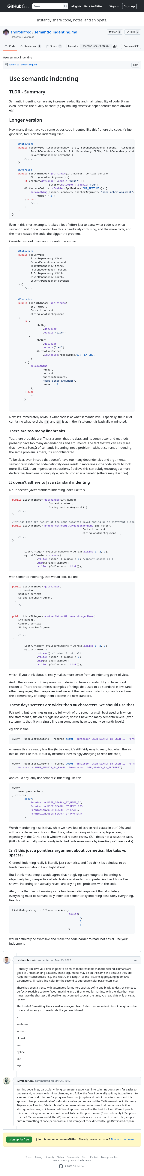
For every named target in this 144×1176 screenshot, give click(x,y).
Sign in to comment (123, 1139)
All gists (76, 6)
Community (73, 1157)
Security (50, 1157)
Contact (94, 1157)
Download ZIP (131, 46)
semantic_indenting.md (55, 32)
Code (10, 46)
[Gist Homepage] (18, 6)
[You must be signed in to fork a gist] (132, 32)
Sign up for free (19, 1139)
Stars (54, 46)
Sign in (114, 6)
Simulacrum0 (25, 1081)
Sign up (129, 6)
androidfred (21, 32)
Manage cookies (109, 1157)
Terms (29, 1157)
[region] (72, 510)
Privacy (39, 1157)
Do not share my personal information (72, 1160)
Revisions (30, 46)
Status (60, 1157)
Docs (84, 1157)
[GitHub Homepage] (61, 1166)
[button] (115, 46)
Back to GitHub (93, 6)
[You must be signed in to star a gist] (115, 32)
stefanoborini (26, 960)
